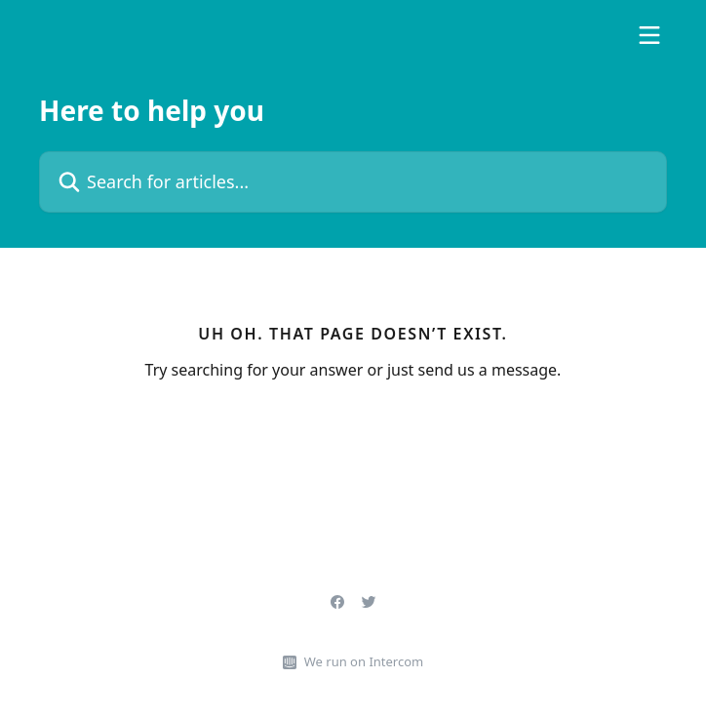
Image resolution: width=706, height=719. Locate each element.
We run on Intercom (363, 661)
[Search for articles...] (353, 182)
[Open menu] (649, 35)
